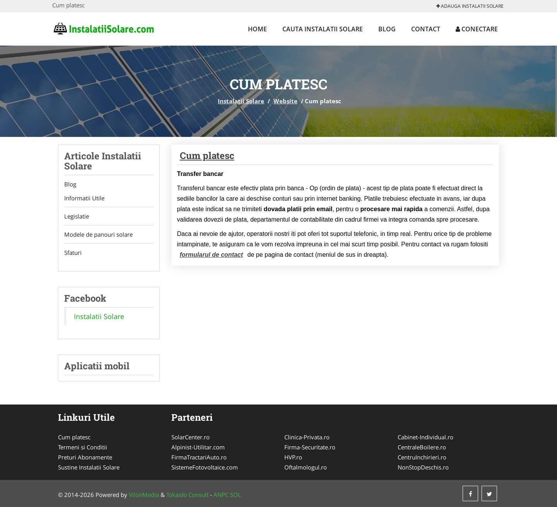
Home (257, 29)
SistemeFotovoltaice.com (204, 467)
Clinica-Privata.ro (307, 437)
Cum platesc (207, 155)
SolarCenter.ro (190, 437)
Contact (425, 29)
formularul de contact (211, 254)
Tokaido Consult (187, 494)
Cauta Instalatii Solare (322, 29)
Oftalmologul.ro (305, 467)
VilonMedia (144, 494)
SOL (235, 494)
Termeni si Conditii (82, 447)
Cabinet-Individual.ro (425, 437)
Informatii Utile (84, 198)
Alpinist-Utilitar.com (198, 447)
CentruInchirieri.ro (422, 457)
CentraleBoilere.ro (422, 447)
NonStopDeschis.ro (423, 467)
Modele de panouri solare (98, 234)
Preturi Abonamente (85, 457)
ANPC (221, 494)
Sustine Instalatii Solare (89, 467)
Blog (387, 29)
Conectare (477, 29)
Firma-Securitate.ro (309, 447)
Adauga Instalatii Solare (470, 6)
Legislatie (76, 216)
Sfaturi (73, 252)
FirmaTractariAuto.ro (199, 457)
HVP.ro (293, 457)
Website (285, 101)
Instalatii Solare (241, 101)
